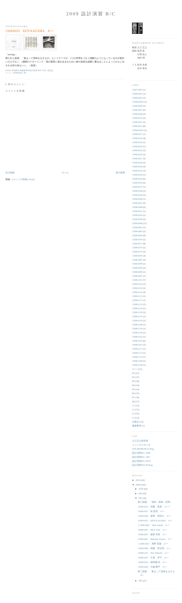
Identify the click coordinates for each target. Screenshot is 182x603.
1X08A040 (137, 199)
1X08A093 (137, 267)
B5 (133, 389)
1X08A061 (137, 227)
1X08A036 (137, 182)
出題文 (135, 421)
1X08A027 (137, 158)
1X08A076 (137, 255)
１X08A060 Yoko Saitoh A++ (153, 525)
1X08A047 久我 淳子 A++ (153, 557)
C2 (133, 409)
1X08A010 (137, 118)
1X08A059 (137, 219)
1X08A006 (137, 105)
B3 (133, 381)
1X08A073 (137, 247)
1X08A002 (137, 97)
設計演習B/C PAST (141, 461)
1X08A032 (137, 170)
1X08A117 (137, 300)
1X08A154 (137, 328)
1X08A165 (137, 340)
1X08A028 (137, 162)
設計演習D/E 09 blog (142, 465)
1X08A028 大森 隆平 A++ (152, 566)
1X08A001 (137, 93)
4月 (140, 580)
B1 (133, 373)
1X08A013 (137, 126)
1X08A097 (137, 276)
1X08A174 (137, 357)
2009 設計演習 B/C (91, 13)
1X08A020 (137, 146)
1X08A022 (137, 150)
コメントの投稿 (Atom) (23, 179)
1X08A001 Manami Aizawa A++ (155, 539)
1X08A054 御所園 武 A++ (152, 562)
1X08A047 (137, 203)
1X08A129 (137, 308)
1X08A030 (137, 166)
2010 (138, 480)
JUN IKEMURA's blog (143, 448)
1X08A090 (137, 263)
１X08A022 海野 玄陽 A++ (153, 543)
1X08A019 (137, 142)
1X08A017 (137, 134)
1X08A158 (137, 332)
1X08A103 (137, 288)
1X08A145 (137, 320)
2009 (138, 484)
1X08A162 (137, 336)
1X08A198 (137, 365)
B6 (133, 393)
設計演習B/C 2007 (141, 457)
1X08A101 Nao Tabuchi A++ (153, 553)
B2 (25, 73)
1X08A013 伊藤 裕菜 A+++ (154, 506)
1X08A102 (137, 284)
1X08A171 (137, 348)
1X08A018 (137, 138)
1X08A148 (137, 324)
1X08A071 (137, 243)
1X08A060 (137, 223)
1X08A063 (137, 231)
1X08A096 (137, 272)
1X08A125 (137, 304)
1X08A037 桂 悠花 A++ (151, 511)
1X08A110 (137, 292)
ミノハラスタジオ (141, 445)
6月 (140, 493)
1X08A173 (137, 353)
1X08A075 (137, 251)
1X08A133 (137, 316)
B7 (133, 397)
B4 (133, 385)
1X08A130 (137, 312)
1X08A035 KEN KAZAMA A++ (155, 520)
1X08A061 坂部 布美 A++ (152, 534)
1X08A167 (137, 344)
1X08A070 (137, 239)
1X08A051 (137, 211)
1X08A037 (137, 186)
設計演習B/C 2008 (141, 453)
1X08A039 (137, 195)
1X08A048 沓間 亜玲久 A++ (154, 516)
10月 (141, 488)
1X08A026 (137, 154)
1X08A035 (17, 73)
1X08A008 (137, 114)
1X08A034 (137, 174)
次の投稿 (10, 172)
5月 (140, 498)
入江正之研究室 (140, 440)
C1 (133, 405)
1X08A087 (137, 259)
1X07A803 (137, 89)
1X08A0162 (137, 130)
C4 (133, 417)
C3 (133, 413)
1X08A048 (137, 207)
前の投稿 (120, 172)
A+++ (135, 369)
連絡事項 (136, 425)
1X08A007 (137, 110)
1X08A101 (137, 280)
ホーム (65, 172)
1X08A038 (137, 191)
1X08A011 (137, 122)
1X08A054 (137, 215)
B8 (133, 401)
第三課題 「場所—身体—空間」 (155, 502)
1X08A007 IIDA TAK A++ (152, 529)
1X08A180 (137, 361)
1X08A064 (137, 235)
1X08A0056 (137, 101)
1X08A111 (137, 296)
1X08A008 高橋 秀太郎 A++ (154, 548)
